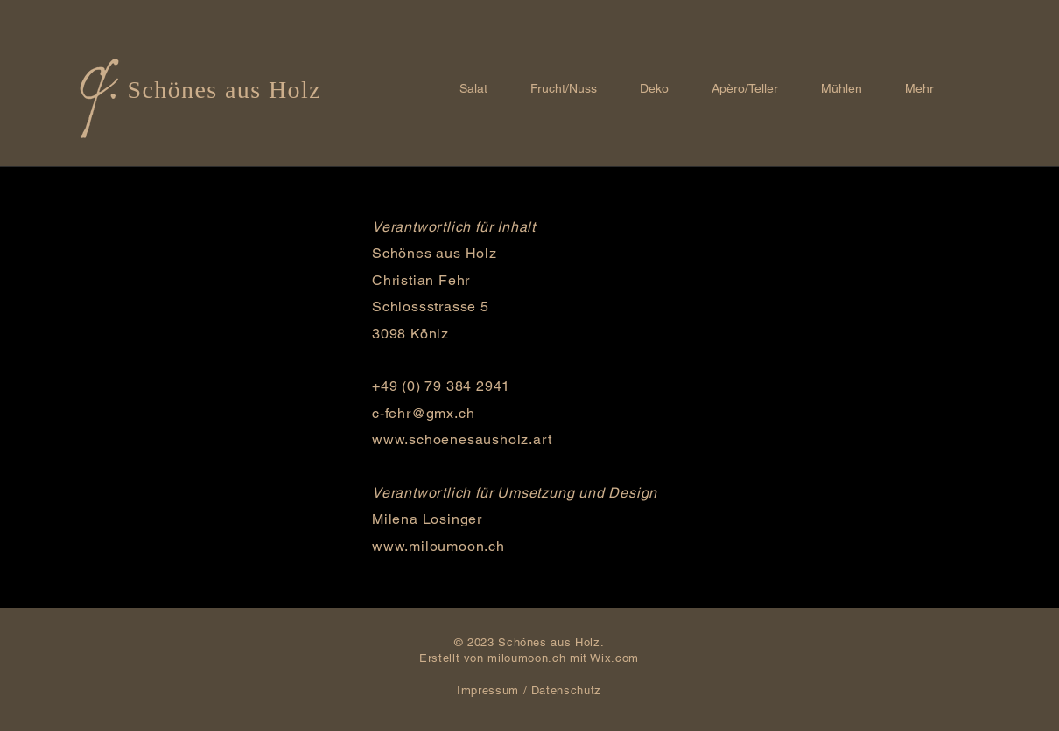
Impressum (488, 690)
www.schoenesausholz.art (461, 439)
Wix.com (614, 658)
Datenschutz (566, 690)
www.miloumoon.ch (438, 546)
